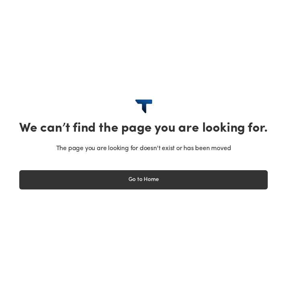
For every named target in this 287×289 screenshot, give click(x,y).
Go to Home (143, 180)
